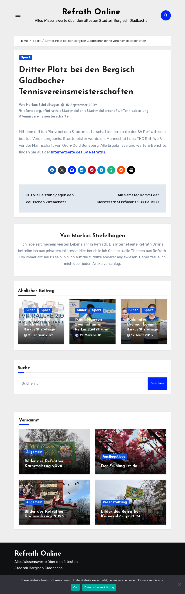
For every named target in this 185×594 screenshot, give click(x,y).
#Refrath (50, 111)
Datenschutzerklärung (99, 587)
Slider (30, 310)
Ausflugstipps (114, 456)
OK (75, 587)
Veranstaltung (115, 501)
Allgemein (34, 451)
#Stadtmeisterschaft (101, 111)
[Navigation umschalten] (18, 15)
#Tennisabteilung (134, 111)
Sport (25, 57)
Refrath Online (91, 12)
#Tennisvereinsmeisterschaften (44, 116)
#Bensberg (32, 111)
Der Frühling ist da (119, 465)
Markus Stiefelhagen (42, 105)
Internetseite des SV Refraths (78, 152)
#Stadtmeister (71, 111)
